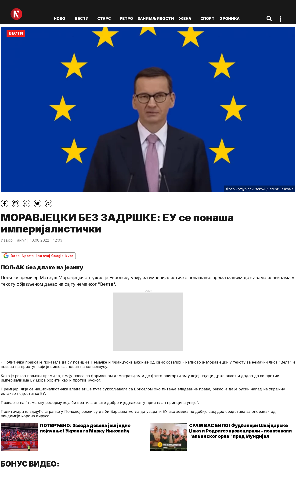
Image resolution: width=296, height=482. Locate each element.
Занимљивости (155, 18)
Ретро (126, 18)
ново (59, 18)
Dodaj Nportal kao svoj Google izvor (38, 256)
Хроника (230, 18)
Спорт (207, 18)
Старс (104, 18)
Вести (82, 18)
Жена (185, 18)
